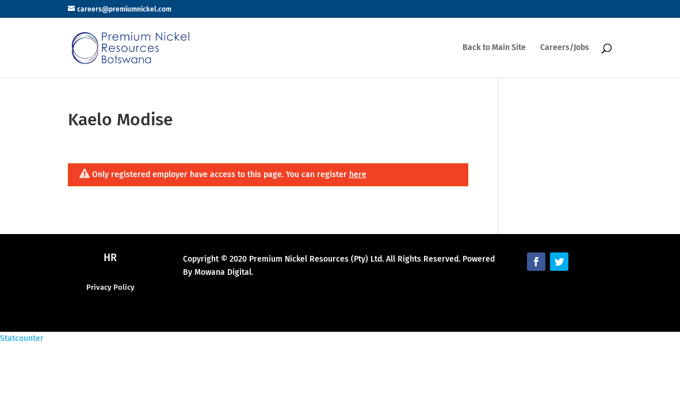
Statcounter (22, 338)
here (357, 174)
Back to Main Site (494, 48)
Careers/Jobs (564, 48)
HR (110, 257)
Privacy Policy (110, 287)
